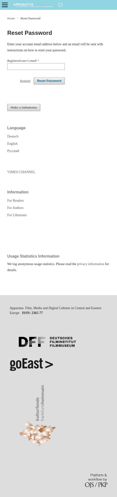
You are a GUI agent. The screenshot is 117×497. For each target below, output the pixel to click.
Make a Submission (24, 107)
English (12, 143)
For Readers (15, 200)
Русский (13, 151)
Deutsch (12, 136)
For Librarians (17, 215)
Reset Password (49, 81)
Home (11, 18)
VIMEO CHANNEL (21, 172)
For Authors (15, 208)
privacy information (90, 264)
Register (25, 81)
